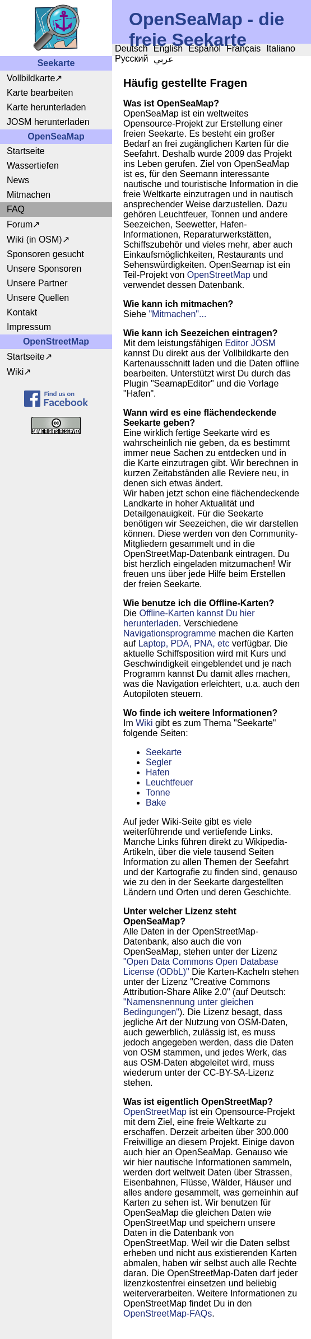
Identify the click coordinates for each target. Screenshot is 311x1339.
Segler (158, 762)
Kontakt (22, 312)
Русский (131, 58)
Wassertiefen (33, 165)
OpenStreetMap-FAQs (167, 1313)
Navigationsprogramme (169, 633)
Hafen (158, 772)
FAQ (16, 209)
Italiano (280, 48)
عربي (164, 59)
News (18, 180)
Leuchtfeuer (169, 782)
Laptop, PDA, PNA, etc (184, 643)
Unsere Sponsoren (44, 268)
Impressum (29, 327)
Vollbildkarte (31, 78)
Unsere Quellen (38, 298)
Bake (156, 802)
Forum (20, 224)
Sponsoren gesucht (45, 254)
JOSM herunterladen (48, 122)
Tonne (158, 792)
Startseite (26, 151)
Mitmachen (28, 194)
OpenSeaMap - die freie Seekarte (206, 29)
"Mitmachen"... (177, 314)
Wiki (15, 371)
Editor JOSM (250, 343)
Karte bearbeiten (40, 92)
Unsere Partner (37, 283)
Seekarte (164, 752)
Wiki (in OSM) (34, 239)
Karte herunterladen (46, 107)
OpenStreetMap (218, 275)
